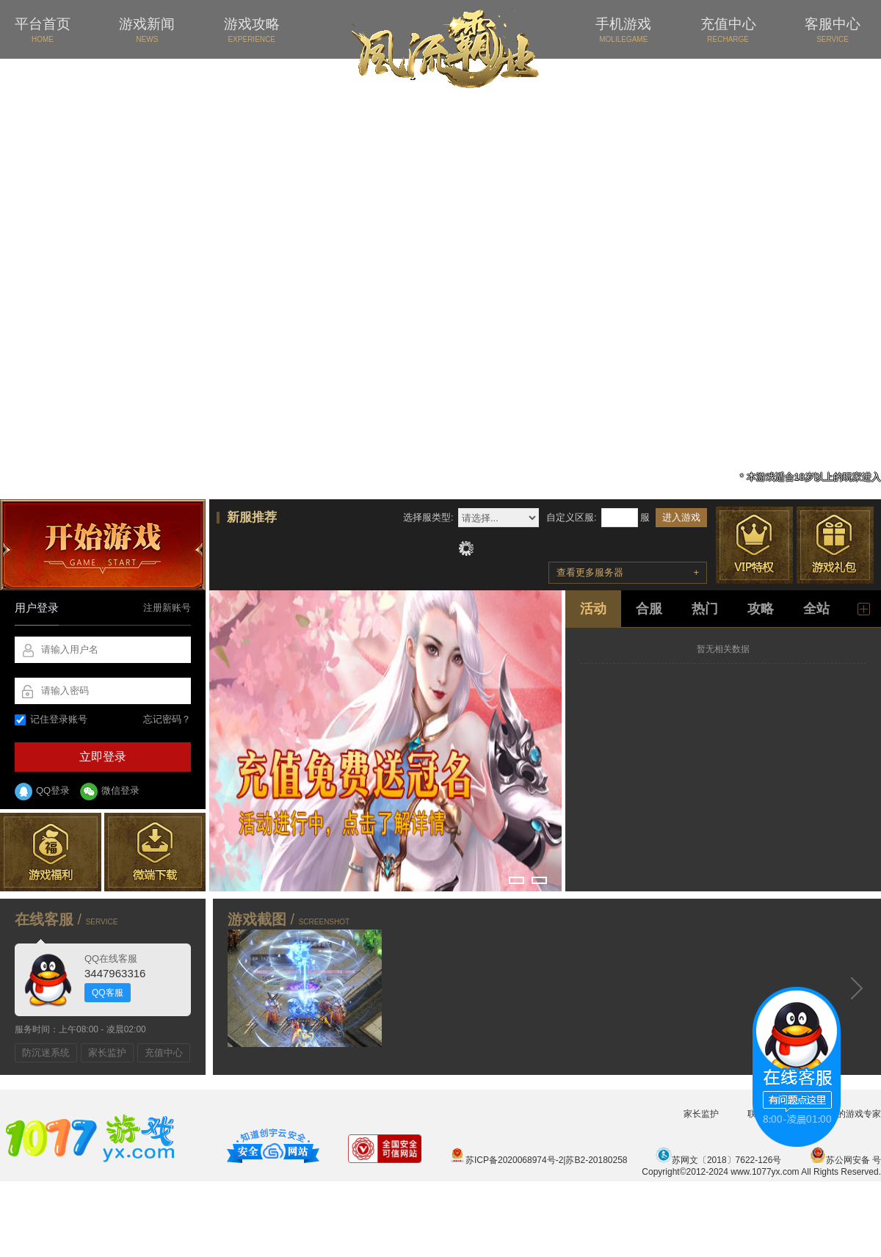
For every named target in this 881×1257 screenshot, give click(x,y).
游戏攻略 (252, 29)
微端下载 (155, 852)
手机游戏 (623, 29)
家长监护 (107, 1052)
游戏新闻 (147, 29)
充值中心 (728, 29)
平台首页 (42, 29)
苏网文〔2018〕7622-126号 (718, 1160)
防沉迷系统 (46, 1052)
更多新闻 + (864, 608)
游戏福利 (50, 852)
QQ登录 (42, 791)
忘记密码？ (167, 719)
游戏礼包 (835, 545)
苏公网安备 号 (845, 1160)
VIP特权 (754, 545)
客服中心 (832, 29)
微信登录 (109, 791)
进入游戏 (681, 517)
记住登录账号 (51, 719)
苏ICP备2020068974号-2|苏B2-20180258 (538, 1160)
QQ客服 (107, 993)
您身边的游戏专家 (846, 1114)
